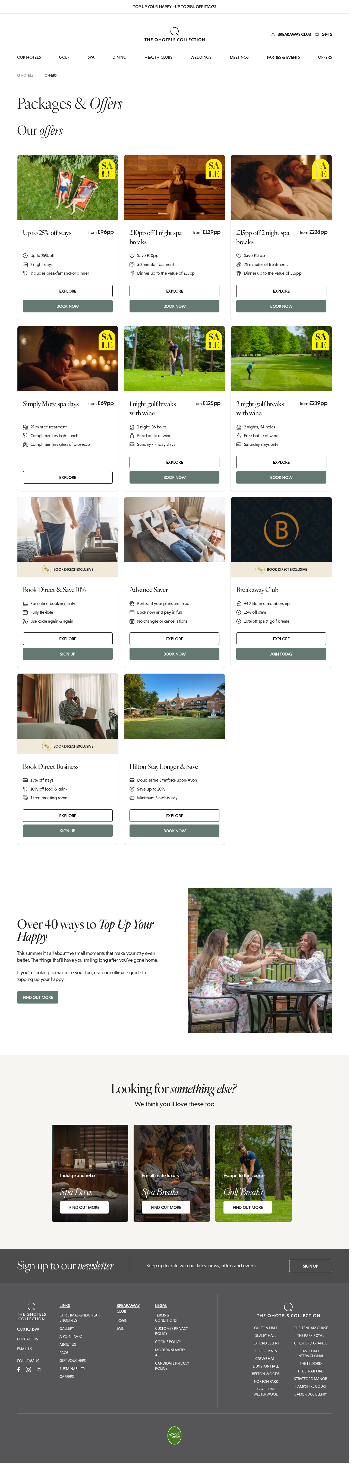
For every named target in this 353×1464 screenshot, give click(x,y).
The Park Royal (310, 1335)
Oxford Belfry (266, 1343)
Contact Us (27, 1339)
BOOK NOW (67, 306)
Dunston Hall (266, 1366)
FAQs (63, 1352)
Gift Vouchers (72, 1360)
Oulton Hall (266, 1328)
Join (120, 1329)
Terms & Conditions (166, 1318)
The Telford (311, 1363)
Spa (91, 57)
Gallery (66, 1328)
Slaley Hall (265, 1335)
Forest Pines (266, 1351)
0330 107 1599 (28, 1329)
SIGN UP (67, 653)
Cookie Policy (168, 1342)
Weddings (200, 57)
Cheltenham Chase (311, 1328)
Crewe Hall (265, 1358)
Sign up (310, 1266)
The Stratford (311, 1371)
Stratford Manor (310, 1379)
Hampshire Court (310, 1386)
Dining (119, 57)
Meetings (239, 57)
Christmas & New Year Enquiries (79, 1318)
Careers (66, 1376)
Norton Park (266, 1381)
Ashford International (310, 1353)
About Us (67, 1344)
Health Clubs (158, 57)
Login (121, 1320)
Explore (67, 291)
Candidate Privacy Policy (172, 1366)
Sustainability (72, 1368)
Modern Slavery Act (170, 1353)
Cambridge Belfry (310, 1394)
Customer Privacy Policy (171, 1331)
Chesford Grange (310, 1343)
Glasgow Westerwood (266, 1391)
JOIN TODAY (281, 653)
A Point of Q (70, 1336)
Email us (24, 1349)
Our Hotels (29, 57)
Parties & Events (283, 57)
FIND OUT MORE (38, 997)
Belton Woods (265, 1374)
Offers (325, 57)
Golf (64, 57)
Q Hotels (25, 75)
